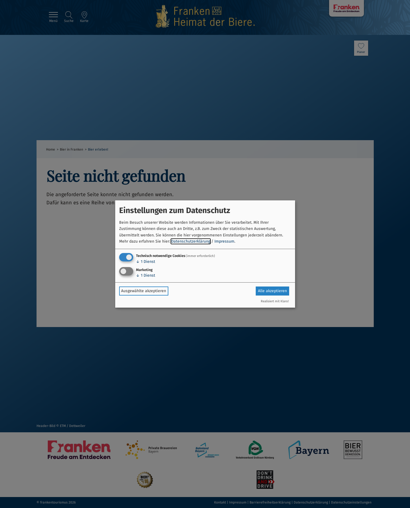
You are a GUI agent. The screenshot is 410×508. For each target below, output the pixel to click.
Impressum (224, 241)
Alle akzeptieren (272, 290)
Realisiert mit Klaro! (275, 301)
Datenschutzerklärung (190, 241)
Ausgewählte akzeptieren (143, 290)
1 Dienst (145, 261)
